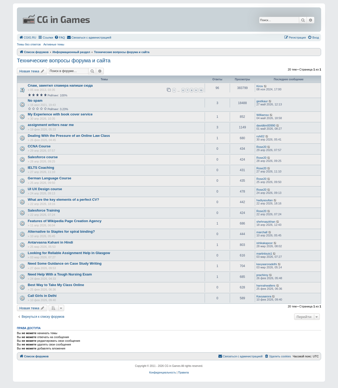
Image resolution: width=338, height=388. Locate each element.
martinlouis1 (264, 253)
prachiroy (262, 275)
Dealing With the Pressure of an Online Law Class (69, 136)
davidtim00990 (265, 125)
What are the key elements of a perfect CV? (63, 200)
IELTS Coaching (41, 168)
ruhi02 (260, 136)
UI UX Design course (45, 189)
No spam (35, 100)
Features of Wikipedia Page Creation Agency (64, 221)
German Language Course (49, 178)
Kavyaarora (263, 296)
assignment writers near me (51, 125)
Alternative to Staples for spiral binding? (61, 231)
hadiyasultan (264, 200)
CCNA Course (39, 146)
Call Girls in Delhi (42, 296)
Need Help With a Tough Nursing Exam (60, 274)
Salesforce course (43, 157)
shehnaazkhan (265, 221)
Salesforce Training (44, 210)
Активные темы (53, 44)
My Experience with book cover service (60, 114)
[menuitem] (27, 37)
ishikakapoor (264, 243)
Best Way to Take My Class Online (56, 285)
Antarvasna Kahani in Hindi (50, 242)
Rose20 (261, 146)
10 (201, 90)
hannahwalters (265, 285)
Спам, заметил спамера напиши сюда (60, 85)
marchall (261, 232)
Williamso (262, 114)
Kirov (259, 86)
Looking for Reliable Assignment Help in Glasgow (69, 253)
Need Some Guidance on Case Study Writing (65, 263)
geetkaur (262, 101)
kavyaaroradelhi (266, 264)
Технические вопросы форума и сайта (63, 60)
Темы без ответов (29, 44)
